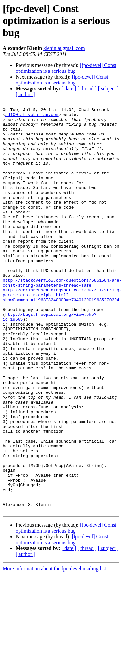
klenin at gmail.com (64, 48)
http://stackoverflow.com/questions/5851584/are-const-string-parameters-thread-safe (62, 318)
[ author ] (25, 94)
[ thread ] (87, 88)
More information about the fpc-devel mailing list (54, 649)
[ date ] (68, 88)
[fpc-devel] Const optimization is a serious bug (66, 68)
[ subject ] (108, 88)
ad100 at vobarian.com (32, 116)
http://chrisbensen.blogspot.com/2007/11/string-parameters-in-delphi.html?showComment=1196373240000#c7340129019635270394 (62, 332)
